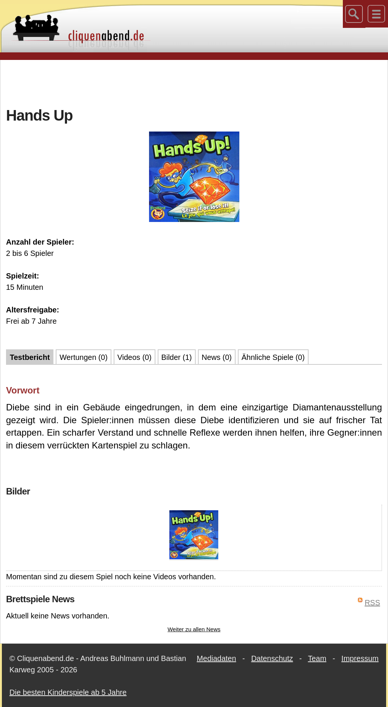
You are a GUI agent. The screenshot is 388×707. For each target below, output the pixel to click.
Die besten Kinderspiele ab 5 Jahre (67, 692)
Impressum (360, 658)
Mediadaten (216, 658)
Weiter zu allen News (194, 629)
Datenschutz (272, 658)
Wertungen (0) (83, 357)
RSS (372, 602)
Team (317, 658)
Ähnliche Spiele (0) (273, 357)
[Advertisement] (194, 82)
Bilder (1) (176, 357)
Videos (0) (134, 357)
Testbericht (30, 357)
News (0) (217, 357)
